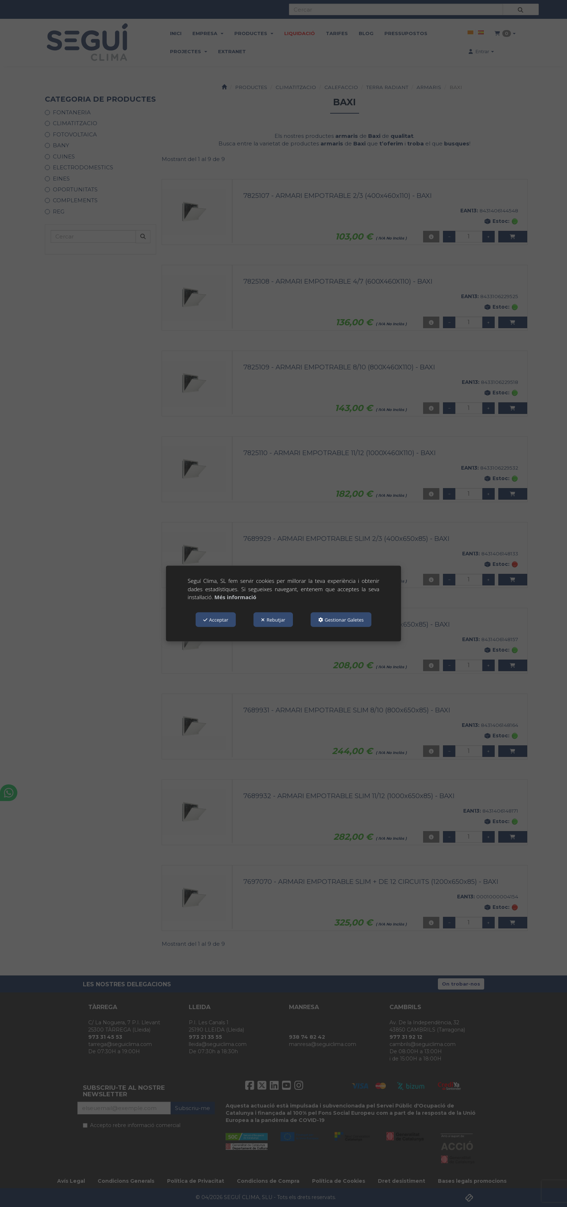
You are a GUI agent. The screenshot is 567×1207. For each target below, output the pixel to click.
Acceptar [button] (215, 619)
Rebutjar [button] (273, 619)
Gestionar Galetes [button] (341, 619)
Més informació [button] (235, 597)
